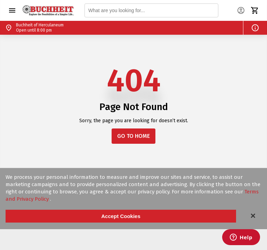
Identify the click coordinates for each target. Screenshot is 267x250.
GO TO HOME (133, 136)
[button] (12, 10)
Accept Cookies (120, 216)
